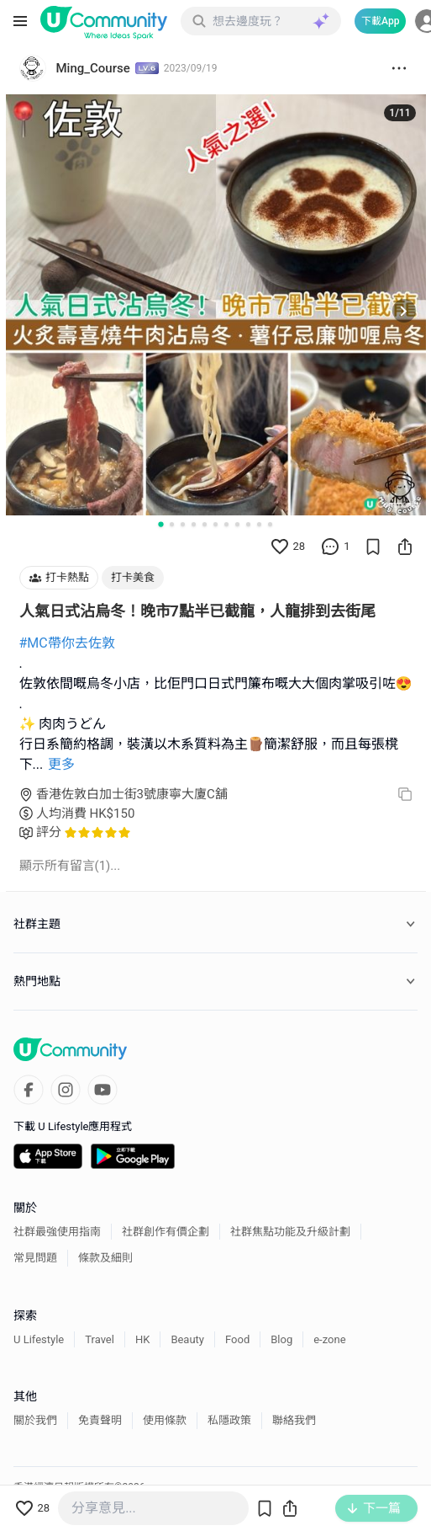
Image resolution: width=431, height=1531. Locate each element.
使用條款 (165, 1420)
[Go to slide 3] (183, 524)
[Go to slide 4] (194, 524)
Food (237, 1339)
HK (142, 1339)
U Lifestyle (38, 1339)
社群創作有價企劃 (165, 1231)
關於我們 (35, 1420)
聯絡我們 (294, 1420)
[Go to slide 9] (248, 524)
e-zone (329, 1339)
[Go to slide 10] (259, 524)
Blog (281, 1339)
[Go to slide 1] (160, 523)
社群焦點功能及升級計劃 (290, 1231)
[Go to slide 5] (204, 524)
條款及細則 (105, 1257)
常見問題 (35, 1257)
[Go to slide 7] (226, 524)
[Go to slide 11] (270, 524)
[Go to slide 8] (237, 524)
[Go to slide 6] (215, 524)
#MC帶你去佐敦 (67, 643)
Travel (99, 1339)
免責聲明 (100, 1420)
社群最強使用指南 (57, 1231)
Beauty (187, 1339)
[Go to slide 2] (172, 524)
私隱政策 (229, 1420)
